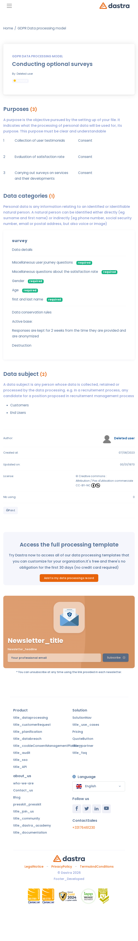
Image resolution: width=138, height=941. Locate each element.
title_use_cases (85, 724)
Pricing (77, 731)
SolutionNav (81, 717)
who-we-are (23, 783)
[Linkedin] (96, 808)
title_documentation (30, 832)
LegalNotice (34, 866)
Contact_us (23, 790)
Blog (16, 797)
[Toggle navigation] (9, 6)
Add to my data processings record (69, 578)
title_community (26, 818)
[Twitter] (86, 808)
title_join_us (23, 811)
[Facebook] (76, 808)
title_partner (82, 746)
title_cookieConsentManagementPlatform (47, 746)
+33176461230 (83, 827)
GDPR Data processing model (42, 28)
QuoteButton (82, 739)
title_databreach (27, 739)
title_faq (79, 753)
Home (8, 28)
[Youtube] (106, 808)
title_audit (21, 753)
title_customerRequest (32, 724)
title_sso (20, 760)
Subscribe (116, 657)
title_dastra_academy (32, 825)
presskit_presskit (27, 804)
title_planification (27, 731)
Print (10, 510)
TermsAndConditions (97, 866)
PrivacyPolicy (61, 866)
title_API (20, 767)
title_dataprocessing (30, 717)
